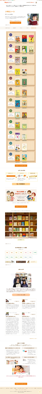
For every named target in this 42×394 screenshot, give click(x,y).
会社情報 (26, 388)
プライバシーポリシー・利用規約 (32, 388)
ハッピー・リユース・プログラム (22, 389)
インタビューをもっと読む (21, 294)
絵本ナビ (17, 389)
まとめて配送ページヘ (21, 239)
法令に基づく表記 (39, 388)
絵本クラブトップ (8, 243)
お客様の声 (11, 388)
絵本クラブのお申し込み (15, 22)
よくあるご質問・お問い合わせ (21, 388)
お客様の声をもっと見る (33, 338)
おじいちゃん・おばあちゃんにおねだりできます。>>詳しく (21, 196)
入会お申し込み (7, 388)
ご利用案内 (15, 388)
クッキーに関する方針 (39, 0)
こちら (23, 6)
